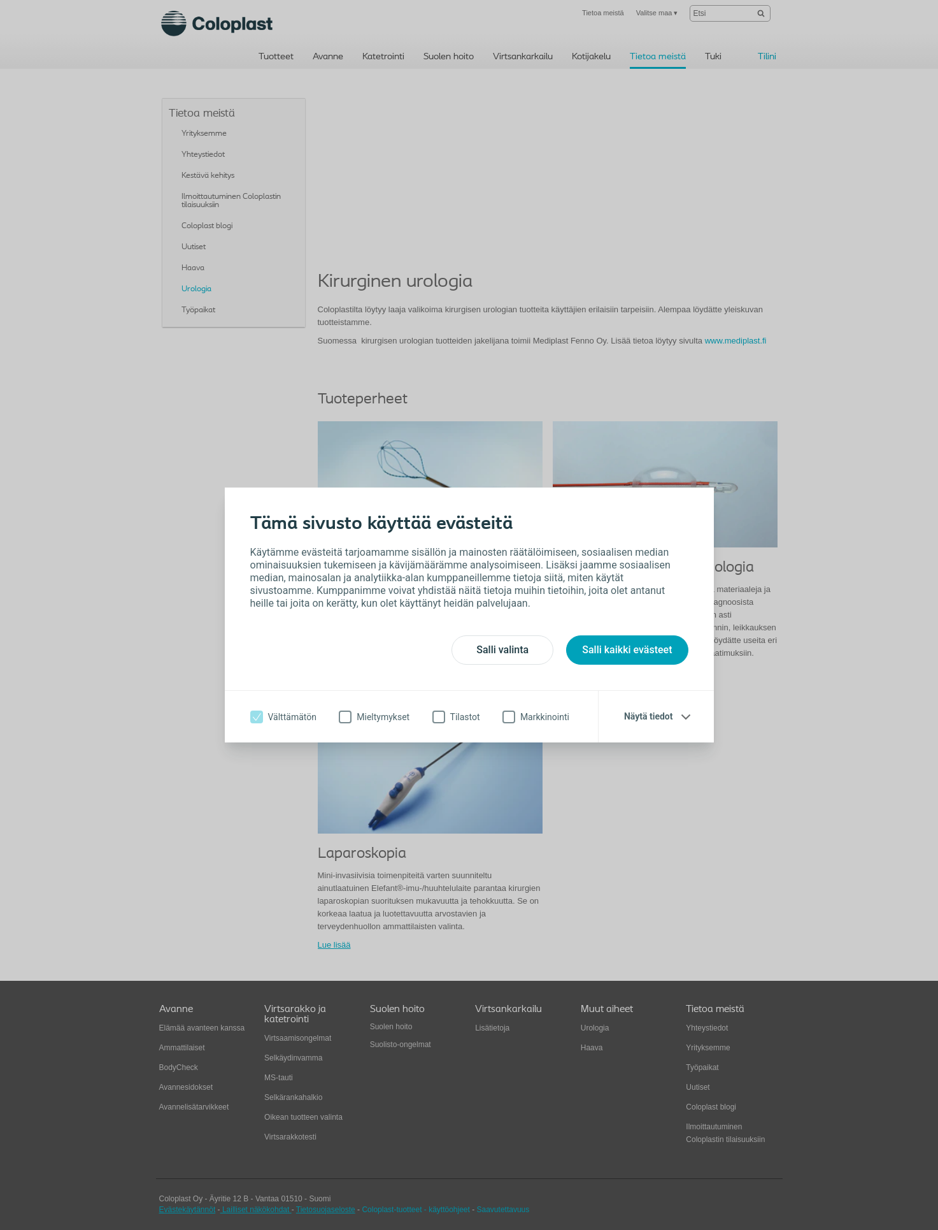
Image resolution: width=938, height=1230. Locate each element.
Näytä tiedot (648, 716)
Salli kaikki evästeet (627, 650)
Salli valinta (502, 650)
